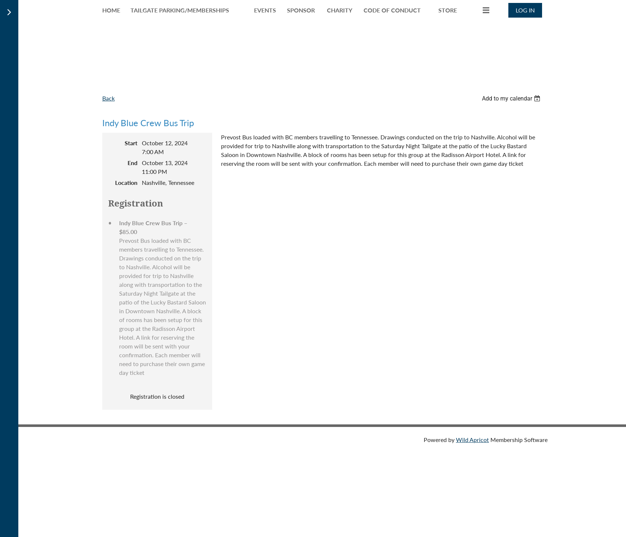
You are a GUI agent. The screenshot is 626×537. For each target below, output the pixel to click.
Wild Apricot (472, 439)
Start (131, 142)
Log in (525, 10)
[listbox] (512, 98)
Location (126, 182)
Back (108, 98)
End (132, 162)
